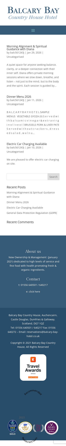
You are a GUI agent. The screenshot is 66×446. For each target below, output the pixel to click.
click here (34, 291)
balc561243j (17, 52)
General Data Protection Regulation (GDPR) (32, 213)
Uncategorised (15, 56)
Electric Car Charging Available (27, 144)
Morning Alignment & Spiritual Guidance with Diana (27, 47)
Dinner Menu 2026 (19, 97)
